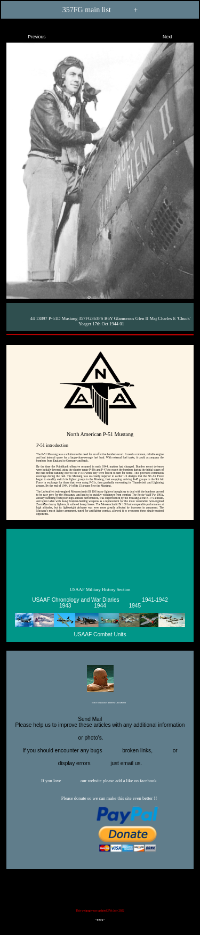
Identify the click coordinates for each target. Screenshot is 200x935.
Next (176, 35)
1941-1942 (154, 600)
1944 (100, 606)
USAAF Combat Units (100, 634)
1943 (65, 606)
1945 (135, 606)
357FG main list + (100, 9)
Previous (28, 35)
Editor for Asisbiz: (100, 703)
